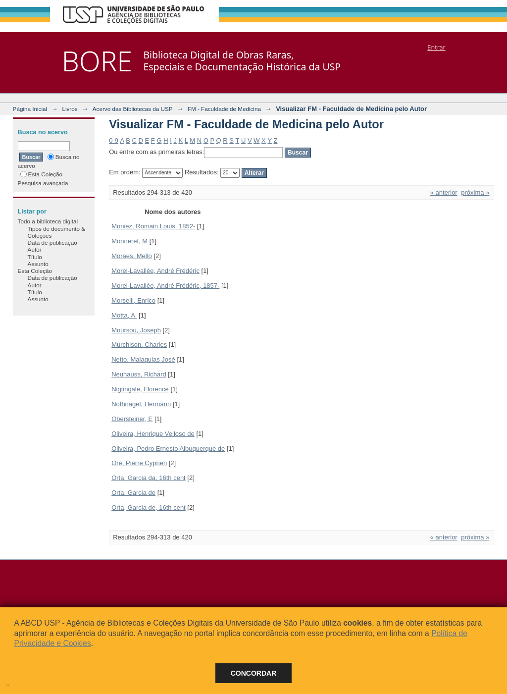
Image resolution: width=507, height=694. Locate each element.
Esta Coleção (41, 174)
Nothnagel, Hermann (141, 404)
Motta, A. (124, 315)
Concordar (254, 673)
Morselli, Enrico (133, 300)
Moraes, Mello (131, 256)
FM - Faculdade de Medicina (224, 109)
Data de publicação (52, 242)
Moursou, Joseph (136, 330)
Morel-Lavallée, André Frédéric (155, 270)
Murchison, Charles (139, 344)
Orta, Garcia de (133, 492)
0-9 (113, 140)
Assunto (38, 264)
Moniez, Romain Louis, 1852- (153, 226)
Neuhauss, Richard (138, 374)
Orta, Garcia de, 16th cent (148, 507)
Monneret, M (129, 241)
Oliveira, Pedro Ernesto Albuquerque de (168, 448)
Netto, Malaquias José (143, 359)
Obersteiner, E (131, 419)
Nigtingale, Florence (140, 389)
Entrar (436, 47)
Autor (35, 249)
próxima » (475, 192)
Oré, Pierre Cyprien (139, 463)
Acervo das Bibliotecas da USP (133, 109)
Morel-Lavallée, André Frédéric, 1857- (165, 285)
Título (35, 257)
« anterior (443, 192)
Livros (69, 109)
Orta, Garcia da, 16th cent (148, 477)
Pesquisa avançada (43, 183)
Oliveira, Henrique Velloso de (153, 433)
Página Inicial (30, 109)
